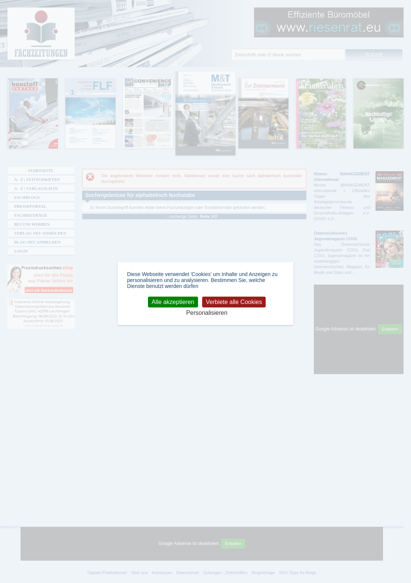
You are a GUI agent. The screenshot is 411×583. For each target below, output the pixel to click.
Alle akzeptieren (173, 302)
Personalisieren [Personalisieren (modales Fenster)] (206, 313)
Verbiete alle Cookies (234, 302)
